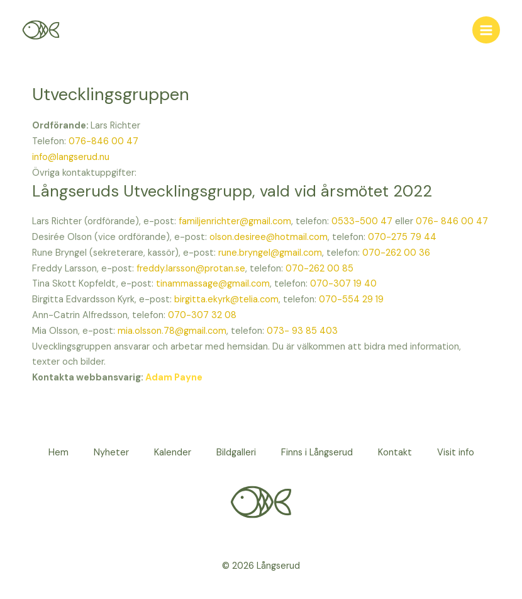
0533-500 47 (361, 221)
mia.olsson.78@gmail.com (172, 331)
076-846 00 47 (103, 141)
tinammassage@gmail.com (213, 284)
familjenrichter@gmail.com (235, 221)
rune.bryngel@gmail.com (270, 253)
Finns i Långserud (317, 453)
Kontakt (395, 453)
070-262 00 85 (319, 269)
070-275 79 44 (402, 237)
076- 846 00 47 (452, 221)
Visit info (455, 453)
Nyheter (111, 453)
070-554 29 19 (351, 299)
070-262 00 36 (396, 253)
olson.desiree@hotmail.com (268, 237)
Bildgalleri (236, 453)
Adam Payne (174, 378)
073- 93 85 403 (302, 331)
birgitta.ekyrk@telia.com (225, 299)
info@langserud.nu (70, 157)
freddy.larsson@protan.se (190, 269)
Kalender (172, 453)
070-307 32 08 (202, 315)
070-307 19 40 (343, 284)
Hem (58, 453)
